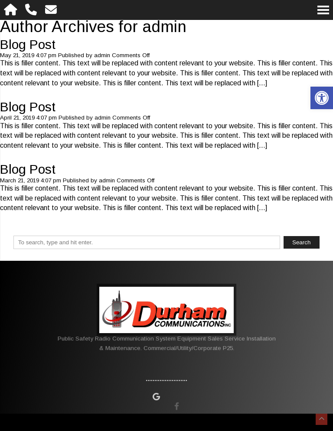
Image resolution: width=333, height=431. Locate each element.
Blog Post (28, 44)
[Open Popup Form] (51, 10)
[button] (321, 98)
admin (102, 55)
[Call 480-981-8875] (31, 10)
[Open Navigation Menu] (323, 10)
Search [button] (301, 242)
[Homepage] (10, 10)
